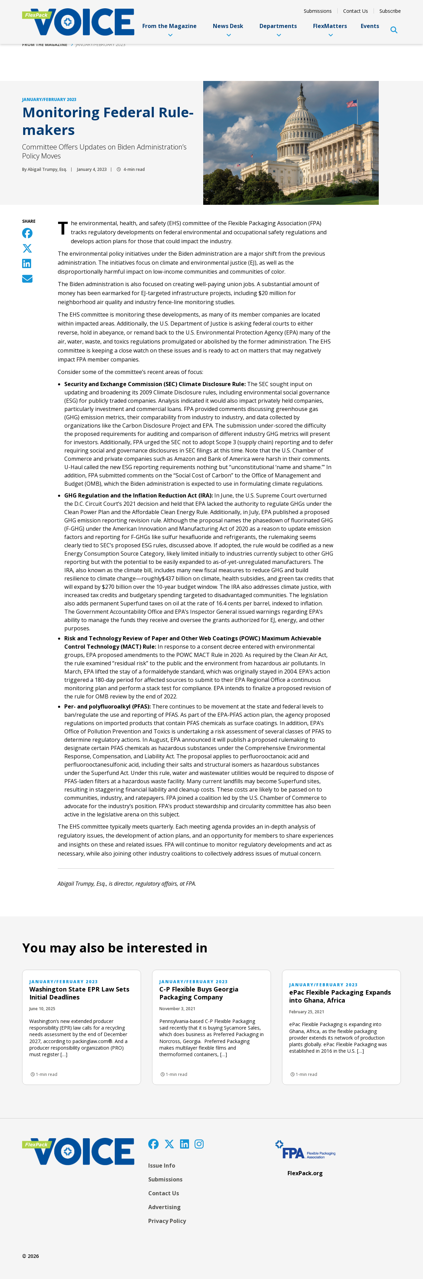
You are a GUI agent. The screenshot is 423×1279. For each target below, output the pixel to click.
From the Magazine (169, 30)
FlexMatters (330, 30)
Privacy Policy (167, 1221)
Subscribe (390, 11)
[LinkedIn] (184, 1144)
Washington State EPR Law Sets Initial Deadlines (79, 993)
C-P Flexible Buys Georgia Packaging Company (198, 993)
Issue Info (161, 1165)
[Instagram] (199, 1144)
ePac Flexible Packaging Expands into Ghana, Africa (340, 996)
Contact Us (355, 11)
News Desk (228, 30)
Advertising (164, 1207)
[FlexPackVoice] (78, 22)
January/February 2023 (100, 44)
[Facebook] (153, 1144)
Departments (278, 30)
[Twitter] (169, 1144)
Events (370, 26)
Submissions (318, 11)
